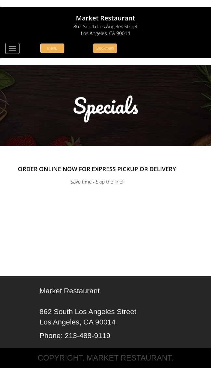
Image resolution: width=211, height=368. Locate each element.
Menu (52, 48)
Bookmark (105, 48)
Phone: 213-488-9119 (75, 336)
